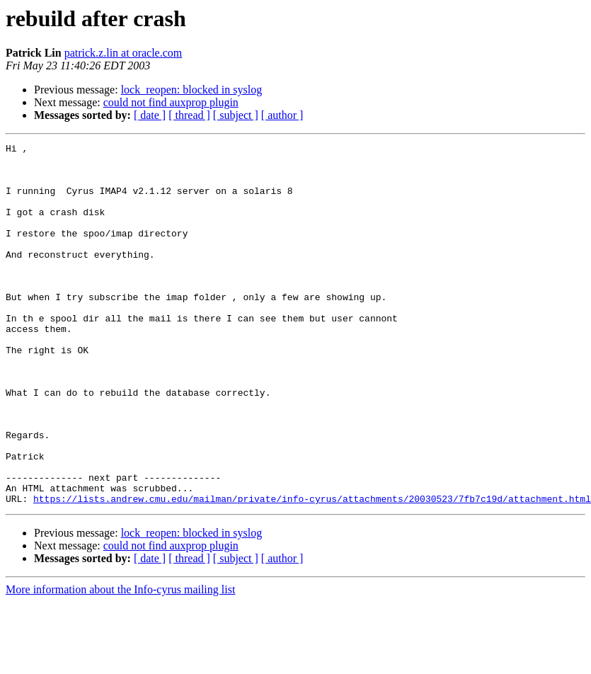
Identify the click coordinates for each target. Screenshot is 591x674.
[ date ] (150, 115)
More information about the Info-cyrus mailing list (120, 662)
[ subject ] (235, 115)
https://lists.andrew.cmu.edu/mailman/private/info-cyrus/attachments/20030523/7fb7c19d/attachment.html (312, 570)
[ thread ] (189, 115)
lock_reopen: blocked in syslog (192, 90)
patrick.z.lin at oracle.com (123, 53)
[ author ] (282, 115)
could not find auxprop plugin (171, 102)
